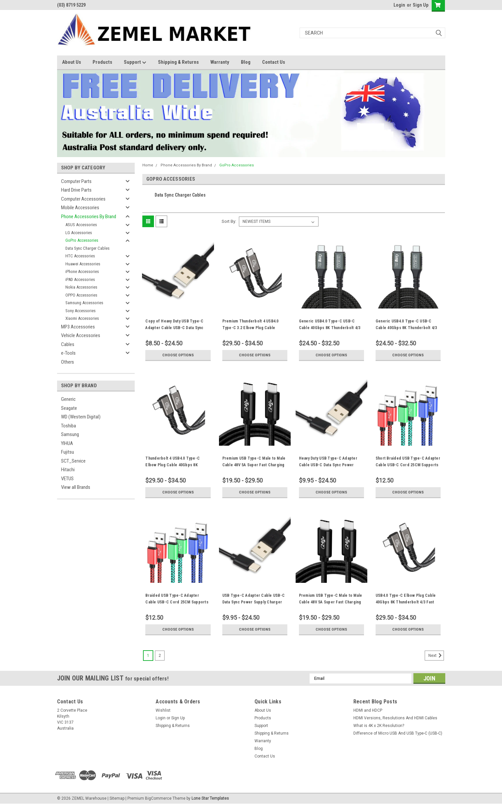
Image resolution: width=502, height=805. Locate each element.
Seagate (69, 408)
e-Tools (68, 353)
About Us (71, 62)
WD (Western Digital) (81, 417)
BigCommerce (158, 798)
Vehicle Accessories (80, 335)
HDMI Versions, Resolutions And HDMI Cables (395, 718)
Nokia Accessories (81, 287)
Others (67, 362)
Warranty (219, 62)
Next (436, 655)
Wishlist (163, 710)
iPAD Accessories (80, 279)
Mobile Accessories (80, 208)
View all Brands (75, 487)
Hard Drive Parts (76, 190)
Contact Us (273, 62)
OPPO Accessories (81, 295)
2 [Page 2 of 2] (160, 655)
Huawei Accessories (82, 263)
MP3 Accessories (78, 327)
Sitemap (116, 798)
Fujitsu (67, 452)
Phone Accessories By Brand (88, 217)
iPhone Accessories (82, 271)
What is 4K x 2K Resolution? (378, 725)
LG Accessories (78, 232)
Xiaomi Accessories (82, 318)
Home (147, 165)
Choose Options (178, 355)
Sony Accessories (80, 310)
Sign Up (420, 5)
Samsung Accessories (84, 302)
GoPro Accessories (81, 240)
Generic (68, 399)
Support (135, 62)
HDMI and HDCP (367, 710)
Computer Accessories (83, 199)
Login (399, 5)
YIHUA (67, 443)
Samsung (70, 434)
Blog (246, 62)
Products (102, 62)
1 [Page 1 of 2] (148, 655)
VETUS (67, 479)
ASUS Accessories (81, 224)
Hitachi (68, 470)
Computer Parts (76, 181)
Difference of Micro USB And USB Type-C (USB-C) (397, 733)
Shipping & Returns (178, 62)
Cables (67, 344)
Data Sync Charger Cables (87, 248)
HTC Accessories (80, 255)
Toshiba (68, 426)
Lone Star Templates (210, 798)
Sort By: (229, 221)
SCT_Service (73, 461)
